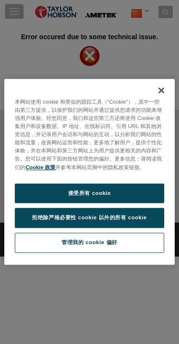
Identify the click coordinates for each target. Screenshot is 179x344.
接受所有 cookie (89, 193)
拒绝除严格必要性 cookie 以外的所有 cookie (89, 218)
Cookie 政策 (40, 167)
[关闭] (161, 90)
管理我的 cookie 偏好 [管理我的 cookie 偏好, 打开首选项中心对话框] (89, 243)
